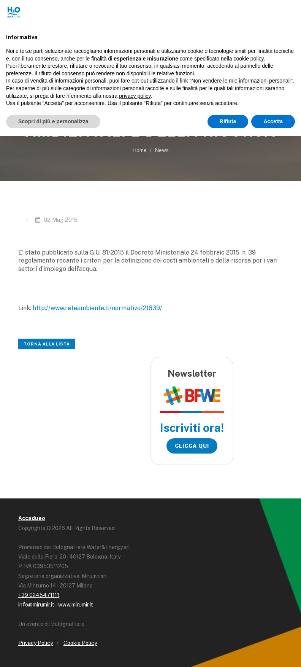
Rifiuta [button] (228, 121)
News (162, 150)
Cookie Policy (80, 643)
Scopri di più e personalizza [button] (53, 121)
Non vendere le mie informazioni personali (240, 81)
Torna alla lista (47, 344)
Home (139, 150)
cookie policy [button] (248, 59)
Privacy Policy (35, 643)
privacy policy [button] (134, 96)
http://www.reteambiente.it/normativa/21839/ (97, 308)
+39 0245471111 (38, 595)
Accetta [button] (273, 121)
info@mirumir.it (36, 605)
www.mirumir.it (75, 605)
